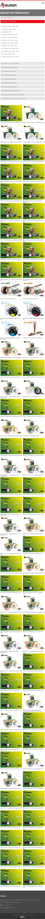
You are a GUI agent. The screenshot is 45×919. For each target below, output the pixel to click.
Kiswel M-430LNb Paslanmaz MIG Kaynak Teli (33, 828)
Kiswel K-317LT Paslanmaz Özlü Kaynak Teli (11, 161)
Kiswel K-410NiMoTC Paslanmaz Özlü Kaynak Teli (32, 280)
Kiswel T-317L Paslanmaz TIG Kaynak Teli (10, 808)
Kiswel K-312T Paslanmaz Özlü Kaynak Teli (10, 200)
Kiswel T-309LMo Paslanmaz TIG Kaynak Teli (33, 593)
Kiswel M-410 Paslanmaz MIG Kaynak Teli (33, 749)
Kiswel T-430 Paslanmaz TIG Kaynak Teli (10, 886)
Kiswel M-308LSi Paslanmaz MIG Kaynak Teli (11, 416)
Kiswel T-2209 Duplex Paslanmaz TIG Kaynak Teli (9, 750)
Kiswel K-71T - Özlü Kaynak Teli (30, 357)
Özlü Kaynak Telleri (6, 32)
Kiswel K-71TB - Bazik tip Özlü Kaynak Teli (33, 475)
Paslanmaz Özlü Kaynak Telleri (9, 40)
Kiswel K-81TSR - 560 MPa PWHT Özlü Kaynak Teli (9, 652)
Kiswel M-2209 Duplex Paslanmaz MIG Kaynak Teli (9, 515)
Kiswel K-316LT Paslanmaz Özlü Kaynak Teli (34, 142)
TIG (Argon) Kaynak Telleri (8, 29)
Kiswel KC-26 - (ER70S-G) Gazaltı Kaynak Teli (11, 357)
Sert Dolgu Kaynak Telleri (8, 54)
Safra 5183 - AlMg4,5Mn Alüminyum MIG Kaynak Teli (10, 338)
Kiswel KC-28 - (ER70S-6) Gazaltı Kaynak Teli (11, 436)
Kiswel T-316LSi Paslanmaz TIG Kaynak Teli (11, 769)
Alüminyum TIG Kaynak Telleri (9, 45)
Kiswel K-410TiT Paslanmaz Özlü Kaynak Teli (33, 221)
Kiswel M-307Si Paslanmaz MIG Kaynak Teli (11, 377)
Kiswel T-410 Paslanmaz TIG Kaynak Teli (10, 847)
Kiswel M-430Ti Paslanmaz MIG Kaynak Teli (33, 866)
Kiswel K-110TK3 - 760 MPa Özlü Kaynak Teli (11, 729)
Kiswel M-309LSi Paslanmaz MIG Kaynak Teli (11, 455)
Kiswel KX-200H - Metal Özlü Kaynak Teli (33, 769)
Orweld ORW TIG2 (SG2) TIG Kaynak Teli (32, 338)
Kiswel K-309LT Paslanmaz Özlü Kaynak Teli (11, 142)
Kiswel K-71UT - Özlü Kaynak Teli (31, 436)
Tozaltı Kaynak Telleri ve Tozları (10, 56)
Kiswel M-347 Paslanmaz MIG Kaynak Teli (10, 592)
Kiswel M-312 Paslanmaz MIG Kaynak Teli (33, 690)
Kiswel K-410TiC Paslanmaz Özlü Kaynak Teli (10, 221)
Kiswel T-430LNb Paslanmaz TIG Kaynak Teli (33, 887)
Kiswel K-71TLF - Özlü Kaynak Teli (31, 396)
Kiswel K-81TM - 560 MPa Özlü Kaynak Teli (33, 612)
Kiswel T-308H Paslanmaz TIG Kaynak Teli (33, 455)
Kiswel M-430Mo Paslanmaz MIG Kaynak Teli (33, 848)
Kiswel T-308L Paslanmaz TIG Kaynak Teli (33, 416)
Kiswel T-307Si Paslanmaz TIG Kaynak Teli (33, 377)
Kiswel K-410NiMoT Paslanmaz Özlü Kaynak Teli (11, 280)
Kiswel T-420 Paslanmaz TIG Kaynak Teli (10, 866)
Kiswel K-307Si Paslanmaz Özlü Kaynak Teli (11, 122)
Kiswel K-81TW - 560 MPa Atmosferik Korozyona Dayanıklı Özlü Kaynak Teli (32, 710)
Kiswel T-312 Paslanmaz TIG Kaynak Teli (10, 690)
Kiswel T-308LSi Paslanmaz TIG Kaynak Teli (33, 494)
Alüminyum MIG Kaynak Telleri (9, 43)
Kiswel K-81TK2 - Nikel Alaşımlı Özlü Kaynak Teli (11, 671)
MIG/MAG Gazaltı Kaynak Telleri (10, 26)
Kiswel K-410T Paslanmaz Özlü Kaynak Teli (33, 259)
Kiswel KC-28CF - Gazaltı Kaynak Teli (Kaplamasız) (9, 475)
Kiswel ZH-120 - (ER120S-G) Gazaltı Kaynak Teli (33, 652)
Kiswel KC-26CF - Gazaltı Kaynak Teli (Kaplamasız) (9, 397)
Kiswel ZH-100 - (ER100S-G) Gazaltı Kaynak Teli (10, 613)
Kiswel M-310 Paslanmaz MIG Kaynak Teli (33, 671)
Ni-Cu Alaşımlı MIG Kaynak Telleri (10, 48)
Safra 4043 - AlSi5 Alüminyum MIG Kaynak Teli (10, 319)
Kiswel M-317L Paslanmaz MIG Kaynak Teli (33, 553)
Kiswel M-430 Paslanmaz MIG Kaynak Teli (33, 808)
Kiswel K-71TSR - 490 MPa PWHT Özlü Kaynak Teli (9, 534)
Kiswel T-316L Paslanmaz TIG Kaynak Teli (10, 710)
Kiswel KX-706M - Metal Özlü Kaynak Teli (10, 788)
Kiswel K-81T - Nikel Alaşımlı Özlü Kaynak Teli (10, 554)
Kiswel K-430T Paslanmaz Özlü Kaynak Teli (10, 240)
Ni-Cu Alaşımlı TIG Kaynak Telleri (10, 51)
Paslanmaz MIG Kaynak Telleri (9, 34)
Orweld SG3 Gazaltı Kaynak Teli (30, 298)
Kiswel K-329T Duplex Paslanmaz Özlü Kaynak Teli (32, 201)
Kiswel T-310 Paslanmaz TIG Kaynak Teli (33, 631)
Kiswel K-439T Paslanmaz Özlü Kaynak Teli (10, 259)
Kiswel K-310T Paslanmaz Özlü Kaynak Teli (33, 181)
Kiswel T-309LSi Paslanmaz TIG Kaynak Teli (11, 573)
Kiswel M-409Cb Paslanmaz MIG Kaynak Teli (33, 729)
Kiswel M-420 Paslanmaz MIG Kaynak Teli (33, 788)
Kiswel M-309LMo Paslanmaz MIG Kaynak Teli (10, 632)
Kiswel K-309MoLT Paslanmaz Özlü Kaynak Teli (10, 182)
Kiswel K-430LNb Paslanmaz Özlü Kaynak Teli (33, 240)
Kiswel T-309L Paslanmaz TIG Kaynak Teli (33, 514)
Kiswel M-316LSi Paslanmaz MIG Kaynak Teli (11, 494)
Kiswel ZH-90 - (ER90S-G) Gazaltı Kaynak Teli (34, 573)
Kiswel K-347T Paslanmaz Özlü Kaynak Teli (33, 161)
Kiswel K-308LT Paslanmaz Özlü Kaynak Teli (34, 122)
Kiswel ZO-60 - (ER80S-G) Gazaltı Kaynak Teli (33, 534)
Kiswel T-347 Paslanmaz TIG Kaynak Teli (10, 827)
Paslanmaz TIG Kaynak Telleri (9, 37)
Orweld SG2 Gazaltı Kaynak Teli (8, 298)
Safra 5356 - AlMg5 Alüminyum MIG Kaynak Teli (33, 319)
